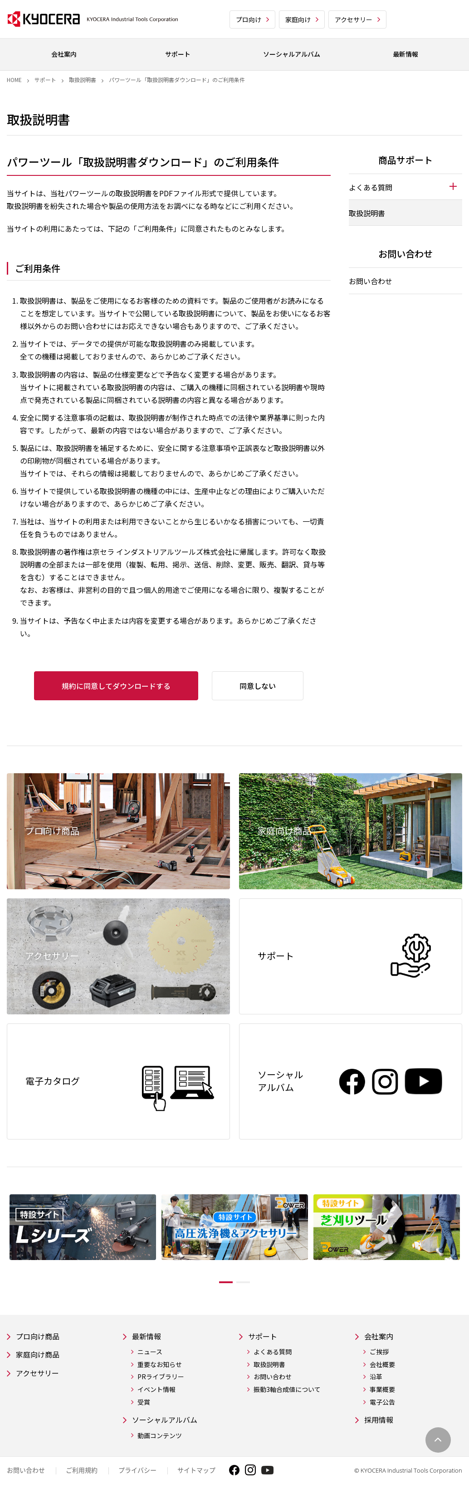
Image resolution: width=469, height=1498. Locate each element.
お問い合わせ (370, 281)
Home (14, 79)
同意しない (257, 685)
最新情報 (148, 1337)
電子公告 (382, 1403)
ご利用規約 (82, 1473)
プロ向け (248, 19)
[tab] (405, 186)
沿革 (376, 1378)
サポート (45, 79)
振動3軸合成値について (287, 1390)
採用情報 (380, 1421)
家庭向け (298, 19)
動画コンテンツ (159, 1438)
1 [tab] (219, 1282)
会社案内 (380, 1337)
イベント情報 (156, 1390)
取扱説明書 (82, 79)
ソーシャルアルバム (168, 1421)
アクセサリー (353, 19)
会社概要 (382, 1366)
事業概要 (382, 1390)
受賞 (143, 1403)
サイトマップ (196, 1473)
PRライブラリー (160, 1378)
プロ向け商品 (40, 1337)
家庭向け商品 (40, 1356)
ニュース (149, 1353)
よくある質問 (273, 1353)
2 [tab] (250, 1282)
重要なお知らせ (159, 1366)
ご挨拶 (379, 1353)
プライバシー (137, 1473)
